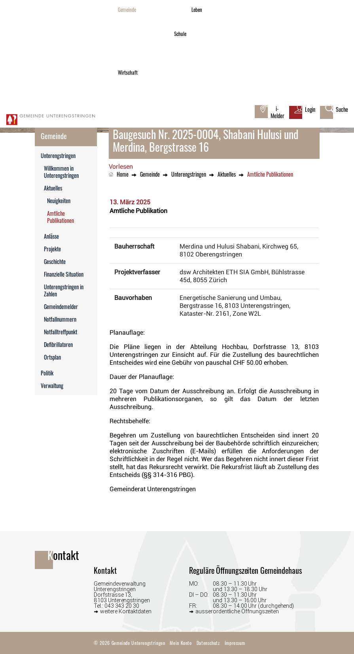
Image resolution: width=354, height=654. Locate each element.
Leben (196, 9)
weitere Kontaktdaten (125, 611)
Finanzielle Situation (63, 274)
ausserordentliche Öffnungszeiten (237, 611)
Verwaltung (52, 385)
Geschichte (55, 261)
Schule (180, 34)
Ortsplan (52, 357)
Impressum (235, 642)
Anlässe (51, 236)
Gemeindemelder (61, 306)
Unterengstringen (58, 155)
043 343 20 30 (121, 606)
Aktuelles (53, 188)
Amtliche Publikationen (72, 216)
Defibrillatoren (58, 344)
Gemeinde (127, 9)
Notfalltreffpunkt (60, 332)
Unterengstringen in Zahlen (63, 290)
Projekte (52, 249)
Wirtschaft (128, 72)
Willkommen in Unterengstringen (61, 171)
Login (310, 109)
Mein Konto (180, 642)
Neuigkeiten (58, 200)
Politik (47, 373)
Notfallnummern (60, 319)
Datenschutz (208, 642)
